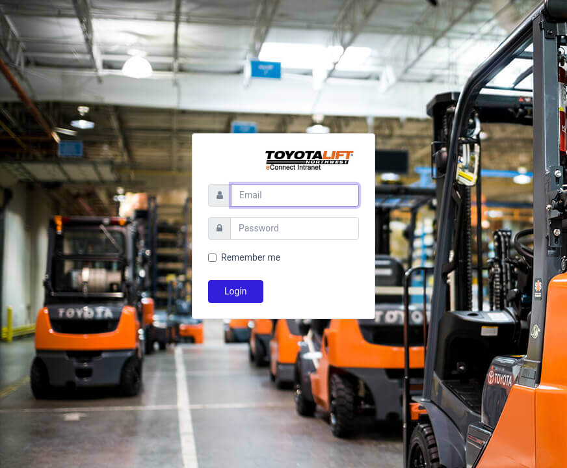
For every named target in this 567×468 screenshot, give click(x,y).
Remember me (250, 257)
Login (235, 291)
